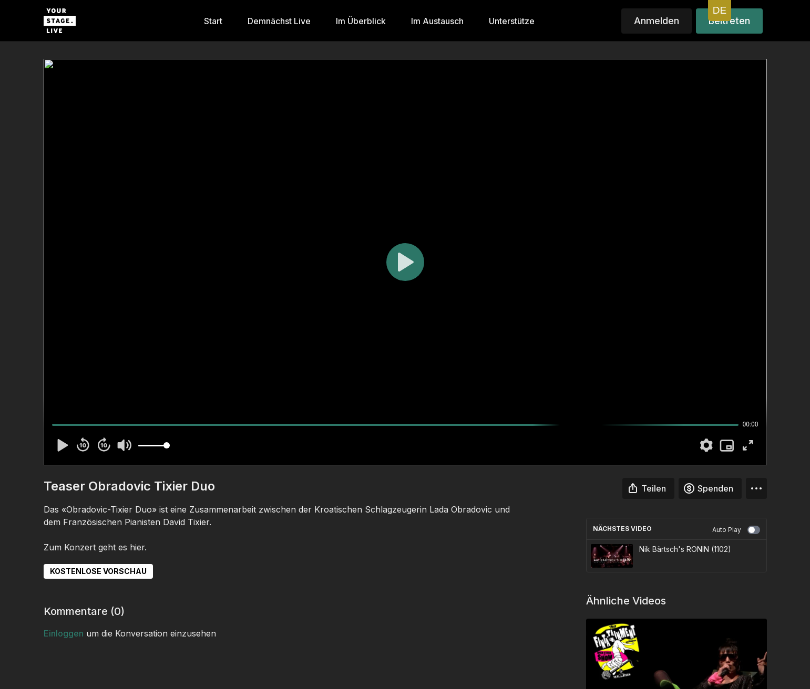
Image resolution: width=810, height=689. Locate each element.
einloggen (64, 633)
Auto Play (736, 530)
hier (137, 547)
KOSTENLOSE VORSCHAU (98, 571)
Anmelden (656, 20)
